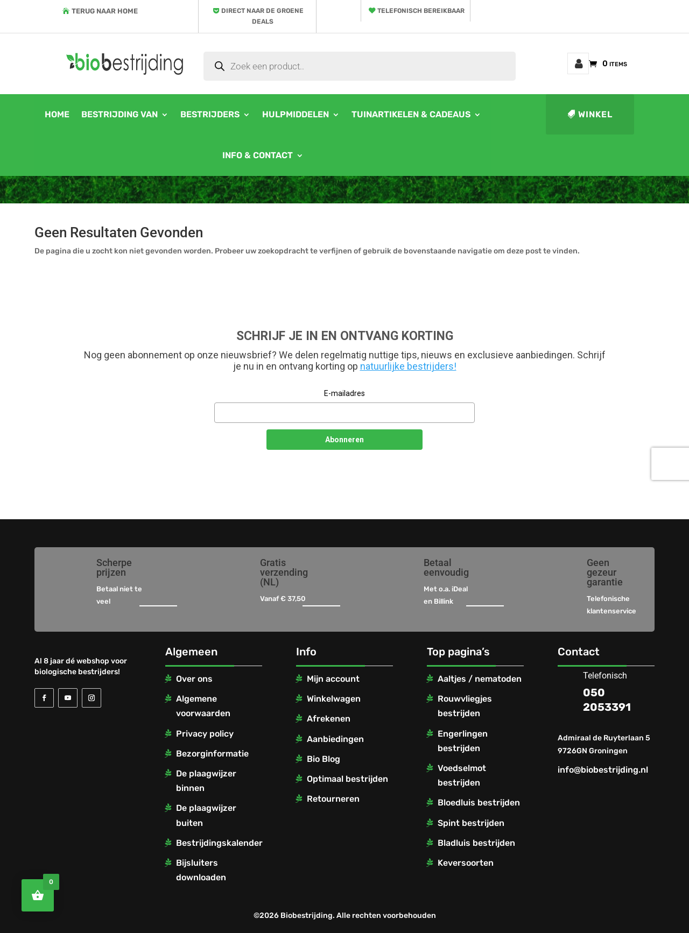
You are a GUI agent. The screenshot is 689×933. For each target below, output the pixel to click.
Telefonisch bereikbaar (421, 11)
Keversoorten (466, 863)
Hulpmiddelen (295, 114)
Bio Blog (323, 759)
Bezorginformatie (212, 753)
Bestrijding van (119, 114)
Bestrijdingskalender (219, 843)
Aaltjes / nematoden (480, 679)
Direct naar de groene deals (262, 16)
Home (57, 114)
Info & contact (257, 155)
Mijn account (578, 63)
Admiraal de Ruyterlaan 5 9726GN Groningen (604, 744)
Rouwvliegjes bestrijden (465, 706)
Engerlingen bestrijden (463, 741)
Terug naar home (105, 11)
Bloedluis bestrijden (479, 802)
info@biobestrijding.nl (603, 770)
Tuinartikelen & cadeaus (410, 114)
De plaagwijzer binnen (206, 780)
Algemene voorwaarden (203, 706)
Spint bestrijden (471, 823)
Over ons (194, 679)
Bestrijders (210, 114)
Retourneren (333, 799)
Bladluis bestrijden (476, 843)
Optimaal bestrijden (347, 779)
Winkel (595, 114)
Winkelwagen (334, 699)
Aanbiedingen (335, 739)
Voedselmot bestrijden (462, 775)
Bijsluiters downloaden (201, 870)
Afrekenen (328, 718)
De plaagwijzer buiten (206, 815)
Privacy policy (205, 734)
